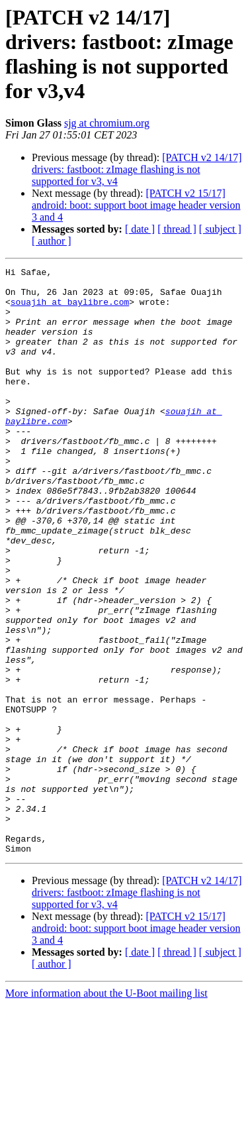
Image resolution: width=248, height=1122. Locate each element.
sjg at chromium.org (106, 123)
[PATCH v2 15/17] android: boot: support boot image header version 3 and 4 (136, 205)
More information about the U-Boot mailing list (106, 1110)
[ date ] (140, 229)
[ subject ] (220, 229)
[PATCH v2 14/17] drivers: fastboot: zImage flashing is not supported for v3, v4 (137, 169)
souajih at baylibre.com (70, 309)
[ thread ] (176, 229)
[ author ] (51, 241)
